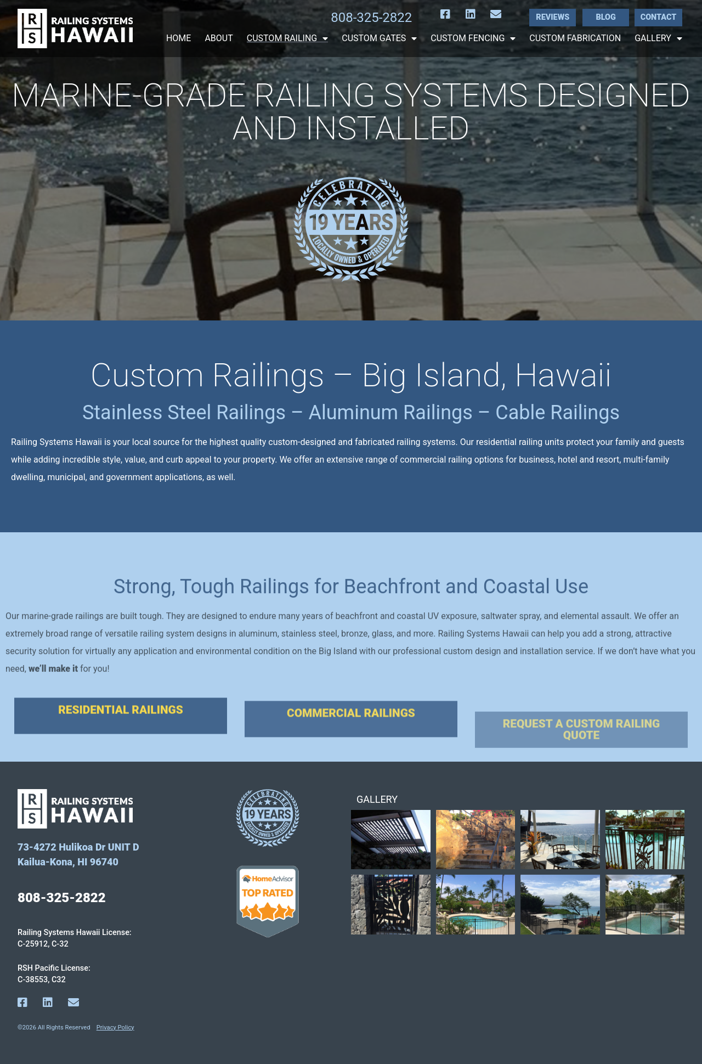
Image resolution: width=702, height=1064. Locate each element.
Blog (605, 17)
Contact (659, 17)
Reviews (552, 17)
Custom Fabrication (575, 38)
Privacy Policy (115, 1027)
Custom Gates (379, 38)
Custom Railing (288, 38)
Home (178, 38)
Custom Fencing (473, 38)
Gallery (658, 38)
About (219, 38)
